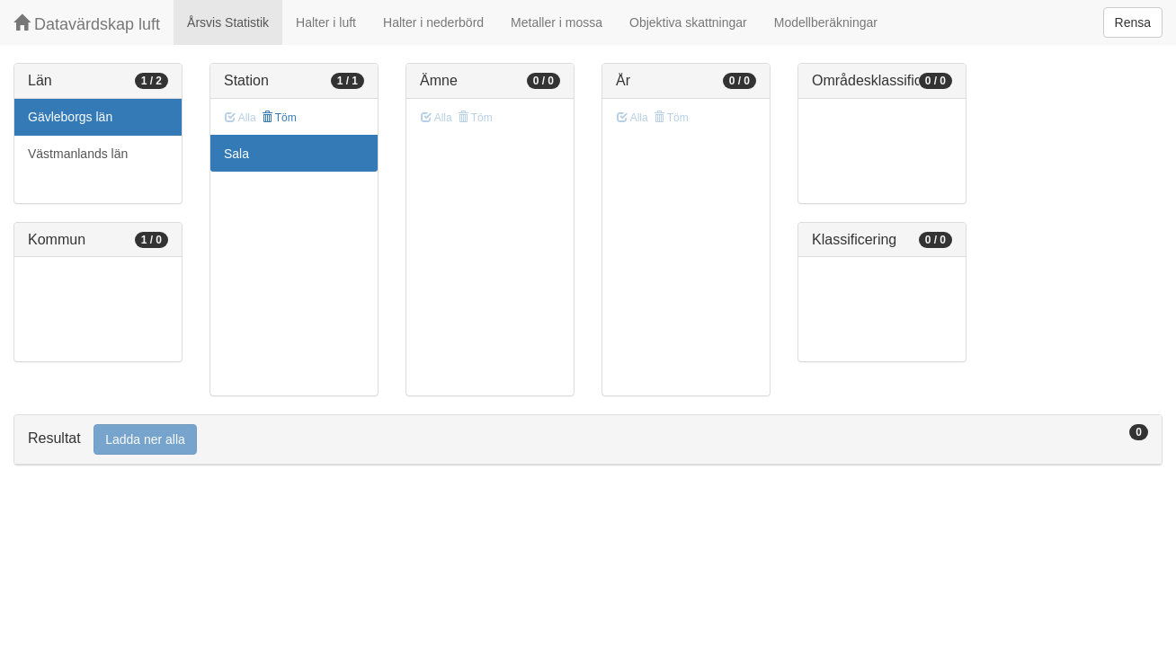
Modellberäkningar (826, 22)
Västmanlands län (78, 153)
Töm (279, 117)
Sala (236, 153)
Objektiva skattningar (688, 22)
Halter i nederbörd (433, 22)
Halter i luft (326, 22)
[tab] (588, 440)
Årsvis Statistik (228, 22)
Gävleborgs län (70, 117)
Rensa (1133, 22)
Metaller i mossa (556, 22)
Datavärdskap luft (86, 23)
